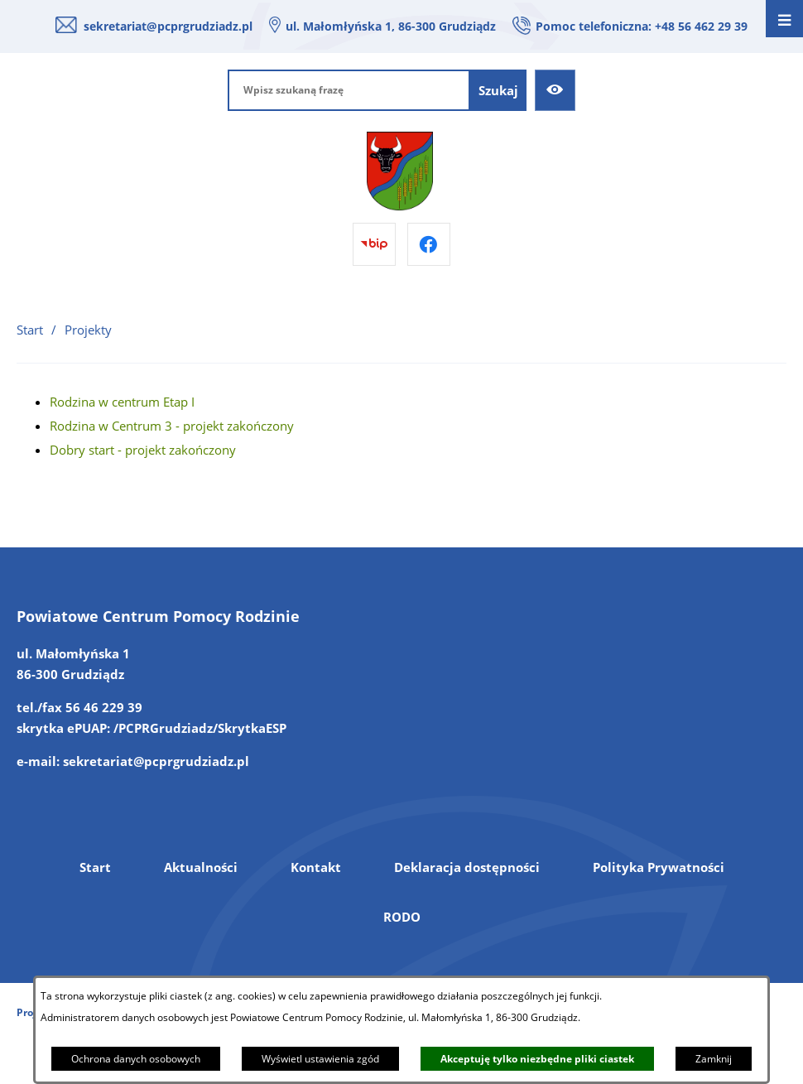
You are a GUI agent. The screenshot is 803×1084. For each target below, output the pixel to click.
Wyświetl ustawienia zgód (320, 1059)
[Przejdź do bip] (374, 244)
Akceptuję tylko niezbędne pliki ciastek (537, 1059)
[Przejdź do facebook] (429, 244)
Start (95, 867)
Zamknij (713, 1059)
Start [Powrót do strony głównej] (30, 329)
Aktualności (201, 867)
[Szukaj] (498, 90)
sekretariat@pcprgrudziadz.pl (168, 26)
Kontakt (316, 867)
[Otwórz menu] (784, 18)
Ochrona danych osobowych (135, 1059)
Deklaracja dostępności (467, 867)
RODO (402, 916)
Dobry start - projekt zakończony (143, 449)
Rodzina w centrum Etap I (122, 401)
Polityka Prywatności (658, 867)
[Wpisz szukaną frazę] (349, 90)
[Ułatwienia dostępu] (555, 90)
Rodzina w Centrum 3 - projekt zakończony (172, 425)
